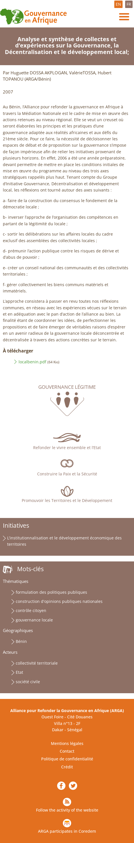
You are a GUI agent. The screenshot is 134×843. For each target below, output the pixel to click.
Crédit (67, 767)
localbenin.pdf (32, 361)
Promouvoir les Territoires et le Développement (67, 500)
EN (118, 4)
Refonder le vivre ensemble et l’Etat (67, 447)
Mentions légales (67, 743)
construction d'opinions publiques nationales (59, 601)
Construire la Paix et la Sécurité (67, 474)
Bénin (21, 641)
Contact (67, 751)
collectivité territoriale (37, 663)
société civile (28, 681)
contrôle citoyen (31, 610)
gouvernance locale (34, 620)
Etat (19, 672)
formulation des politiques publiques (51, 592)
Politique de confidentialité (67, 759)
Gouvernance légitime (67, 387)
